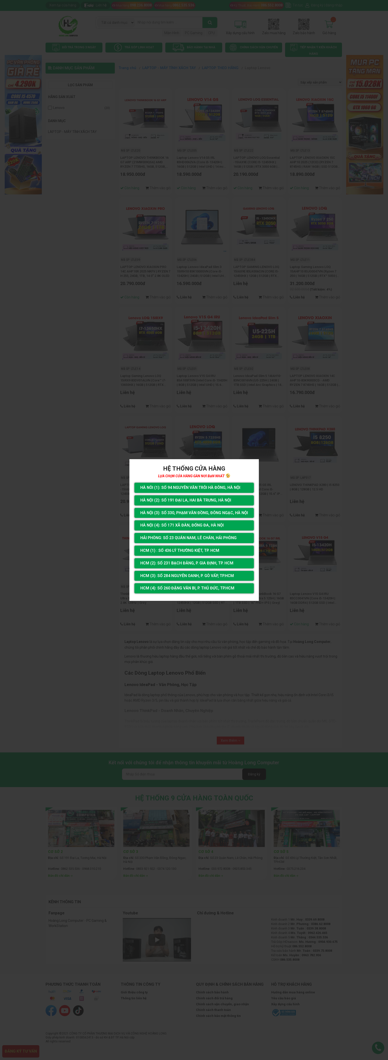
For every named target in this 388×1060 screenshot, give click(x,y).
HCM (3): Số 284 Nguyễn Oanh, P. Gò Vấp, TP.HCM (187, 575)
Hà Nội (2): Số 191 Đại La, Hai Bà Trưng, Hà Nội (185, 500)
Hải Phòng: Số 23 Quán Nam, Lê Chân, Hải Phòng (188, 537)
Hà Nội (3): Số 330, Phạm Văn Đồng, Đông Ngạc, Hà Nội (194, 512)
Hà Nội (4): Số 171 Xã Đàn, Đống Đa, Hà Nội (182, 525)
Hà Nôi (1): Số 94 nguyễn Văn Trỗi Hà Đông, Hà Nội (190, 487)
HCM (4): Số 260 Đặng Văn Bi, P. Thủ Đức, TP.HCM (187, 588)
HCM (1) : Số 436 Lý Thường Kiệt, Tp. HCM (179, 550)
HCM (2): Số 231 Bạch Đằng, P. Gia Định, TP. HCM (186, 563)
